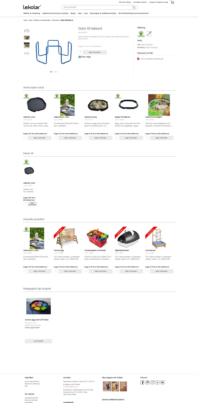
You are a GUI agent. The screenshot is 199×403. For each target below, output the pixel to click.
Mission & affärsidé (31, 400)
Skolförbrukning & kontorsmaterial (134, 13)
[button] (50, 71)
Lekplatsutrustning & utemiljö (55, 13)
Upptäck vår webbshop (32, 384)
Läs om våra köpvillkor (32, 381)
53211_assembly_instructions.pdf (150, 58)
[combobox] (99, 7)
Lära (86, 13)
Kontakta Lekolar (140, 2)
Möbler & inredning (31, 13)
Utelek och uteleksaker (42, 20)
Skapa (73, 13)
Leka (80, 13)
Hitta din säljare (125, 2)
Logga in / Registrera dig (158, 2)
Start (25, 20)
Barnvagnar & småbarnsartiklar (103, 13)
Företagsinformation (31, 398)
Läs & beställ (38, 341)
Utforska (55, 20)
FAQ (26, 386)
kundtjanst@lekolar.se (70, 387)
